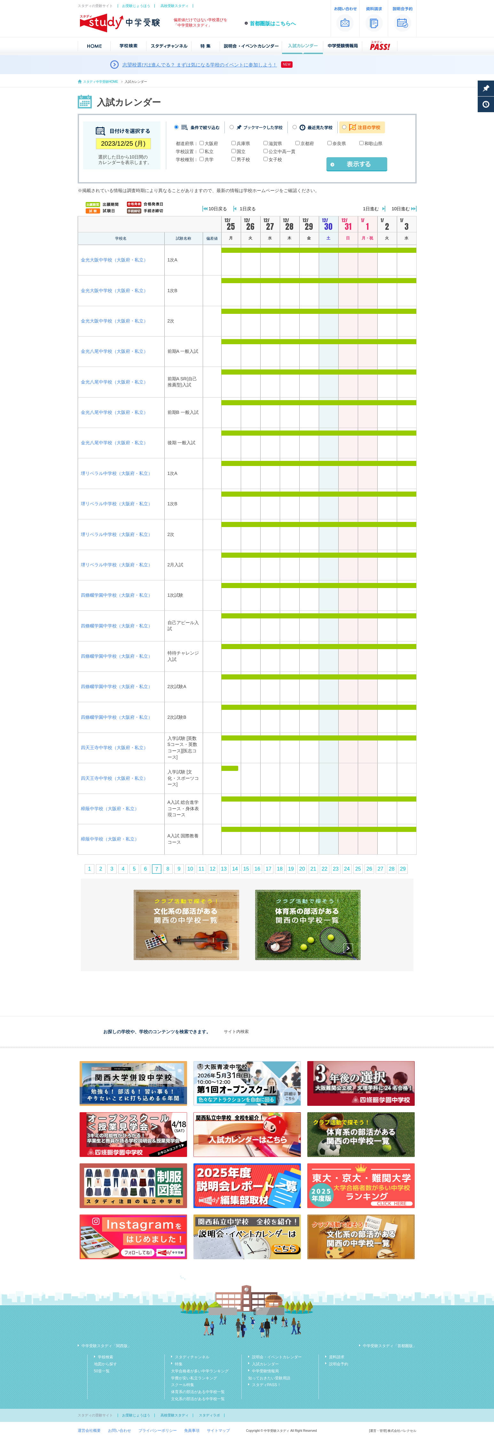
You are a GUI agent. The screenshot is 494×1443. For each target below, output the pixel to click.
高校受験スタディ (175, 6)
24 (347, 869)
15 (246, 869)
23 (336, 869)
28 (392, 869)
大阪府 (211, 143)
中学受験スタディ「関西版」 (106, 1346)
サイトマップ (218, 1430)
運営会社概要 (89, 1430)
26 (369, 869)
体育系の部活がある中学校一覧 (198, 1392)
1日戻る (248, 208)
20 (302, 869)
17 (268, 869)
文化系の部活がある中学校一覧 (198, 1399)
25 (358, 869)
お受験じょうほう (136, 6)
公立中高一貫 (282, 151)
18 (280, 869)
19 (291, 869)
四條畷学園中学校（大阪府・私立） (117, 595)
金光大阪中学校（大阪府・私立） (114, 259)
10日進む (401, 208)
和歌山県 (373, 143)
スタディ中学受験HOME (100, 81)
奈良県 (339, 143)
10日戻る (218, 208)
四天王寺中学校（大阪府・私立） (114, 747)
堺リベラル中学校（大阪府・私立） (117, 473)
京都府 (307, 143)
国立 (241, 151)
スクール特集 (182, 1385)
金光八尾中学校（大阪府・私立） (114, 351)
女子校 (275, 159)
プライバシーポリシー (157, 1430)
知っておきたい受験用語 (269, 1378)
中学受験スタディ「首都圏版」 (390, 1346)
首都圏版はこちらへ (273, 23)
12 (213, 869)
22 (324, 869)
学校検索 (105, 1357)
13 (224, 869)
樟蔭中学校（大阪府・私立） (110, 808)
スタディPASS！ (266, 1385)
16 (257, 869)
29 (403, 869)
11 (201, 869)
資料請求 (336, 1357)
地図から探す (105, 1364)
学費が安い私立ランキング (194, 1378)
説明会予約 (338, 1364)
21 (313, 869)
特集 (179, 1364)
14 (235, 869)
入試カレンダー (265, 1364)
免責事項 (192, 1430)
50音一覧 (102, 1371)
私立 (209, 151)
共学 (209, 159)
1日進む (371, 208)
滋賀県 (275, 143)
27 (380, 869)
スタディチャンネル (192, 1357)
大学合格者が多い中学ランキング (200, 1371)
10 (190, 869)
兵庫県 (243, 143)
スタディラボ (209, 1415)
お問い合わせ (119, 1430)
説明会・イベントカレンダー (277, 1357)
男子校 (243, 159)
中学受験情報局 (265, 1371)
